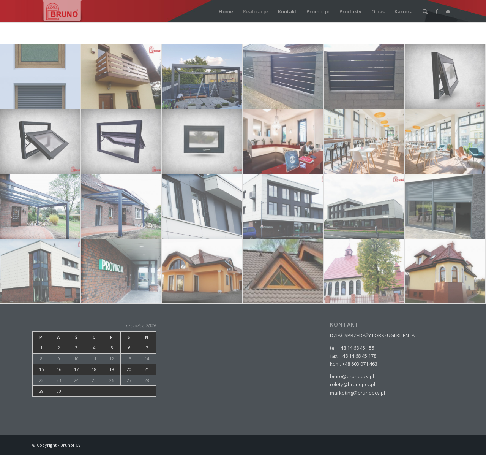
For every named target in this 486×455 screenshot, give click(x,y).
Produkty (350, 11)
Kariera (403, 11)
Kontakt (287, 11)
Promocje (318, 11)
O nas (378, 11)
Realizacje (255, 11)
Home (226, 11)
